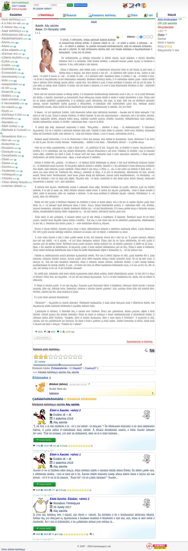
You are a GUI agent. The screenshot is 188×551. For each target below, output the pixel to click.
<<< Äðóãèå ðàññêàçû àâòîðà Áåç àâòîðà (56, 372)
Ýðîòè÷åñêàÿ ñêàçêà (15, 182)
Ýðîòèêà (7, 178)
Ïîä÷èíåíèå (8, 107)
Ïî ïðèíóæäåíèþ (10, 103)
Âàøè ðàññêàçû (11, 30)
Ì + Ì (37, 33)
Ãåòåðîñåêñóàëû (12, 38)
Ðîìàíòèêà (8, 118)
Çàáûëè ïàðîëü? (42, 8)
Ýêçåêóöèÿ (8, 170)
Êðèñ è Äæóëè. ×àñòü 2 (65, 410)
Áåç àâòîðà (51, 25)
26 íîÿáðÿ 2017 (62, 507)
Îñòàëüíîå (7, 91)
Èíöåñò (6, 65)
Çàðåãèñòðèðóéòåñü (47, 399)
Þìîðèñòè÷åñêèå (12, 186)
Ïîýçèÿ (5, 110)
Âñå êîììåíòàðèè (167, 19)
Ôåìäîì (5, 159)
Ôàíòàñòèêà (9, 155)
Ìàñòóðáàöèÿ (10, 76)
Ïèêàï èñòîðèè (10, 99)
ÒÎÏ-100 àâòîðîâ (167, 23)
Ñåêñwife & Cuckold (14, 129)
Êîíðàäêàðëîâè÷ (59, 368)
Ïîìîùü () (165, 46)
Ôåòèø (6, 163)
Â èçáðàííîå (42, 338)
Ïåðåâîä (6, 95)
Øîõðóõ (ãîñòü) (58, 384)
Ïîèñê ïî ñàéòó (166, 42)
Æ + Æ (67, 414)
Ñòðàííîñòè (8, 144)
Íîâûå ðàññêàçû (11, 19)
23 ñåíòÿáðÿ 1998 (55, 29)
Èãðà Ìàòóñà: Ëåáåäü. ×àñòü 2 (69, 498)
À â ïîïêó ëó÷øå (11, 23)
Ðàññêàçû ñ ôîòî (12, 114)
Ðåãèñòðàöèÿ (81, 5)
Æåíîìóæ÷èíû (10, 53)
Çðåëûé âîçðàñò (12, 57)
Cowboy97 (90, 368)
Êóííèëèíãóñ (9, 72)
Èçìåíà (5, 61)
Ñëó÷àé (6, 140)
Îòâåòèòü (54, 393)
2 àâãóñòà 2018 (63, 418)
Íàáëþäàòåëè (10, 84)
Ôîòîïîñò (6, 166)
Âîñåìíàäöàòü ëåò (12, 34)
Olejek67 (77, 368)
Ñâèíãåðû (8, 122)
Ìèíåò (5, 80)
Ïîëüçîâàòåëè (166, 27)
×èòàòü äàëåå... (44, 440)
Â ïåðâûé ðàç (10, 27)
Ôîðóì (161, 35)
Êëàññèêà (8, 69)
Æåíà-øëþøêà (10, 49)
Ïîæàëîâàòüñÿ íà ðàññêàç (140, 341)
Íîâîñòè (162, 38)
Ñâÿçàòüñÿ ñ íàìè (168, 50)
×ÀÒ (160, 31)
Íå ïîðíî (5, 88)
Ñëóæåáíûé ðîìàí (12, 136)
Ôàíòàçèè (8, 151)
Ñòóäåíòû (8, 147)
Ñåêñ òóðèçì (9, 126)
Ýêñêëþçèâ (9, 174)
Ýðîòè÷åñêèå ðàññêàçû (13, 549)
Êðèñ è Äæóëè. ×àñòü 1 (65, 454)
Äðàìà (5, 46)
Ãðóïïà (6, 42)
